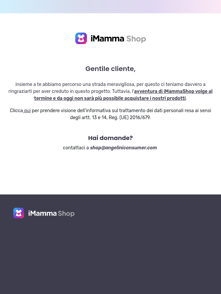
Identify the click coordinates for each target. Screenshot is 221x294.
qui (27, 110)
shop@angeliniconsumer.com (123, 148)
